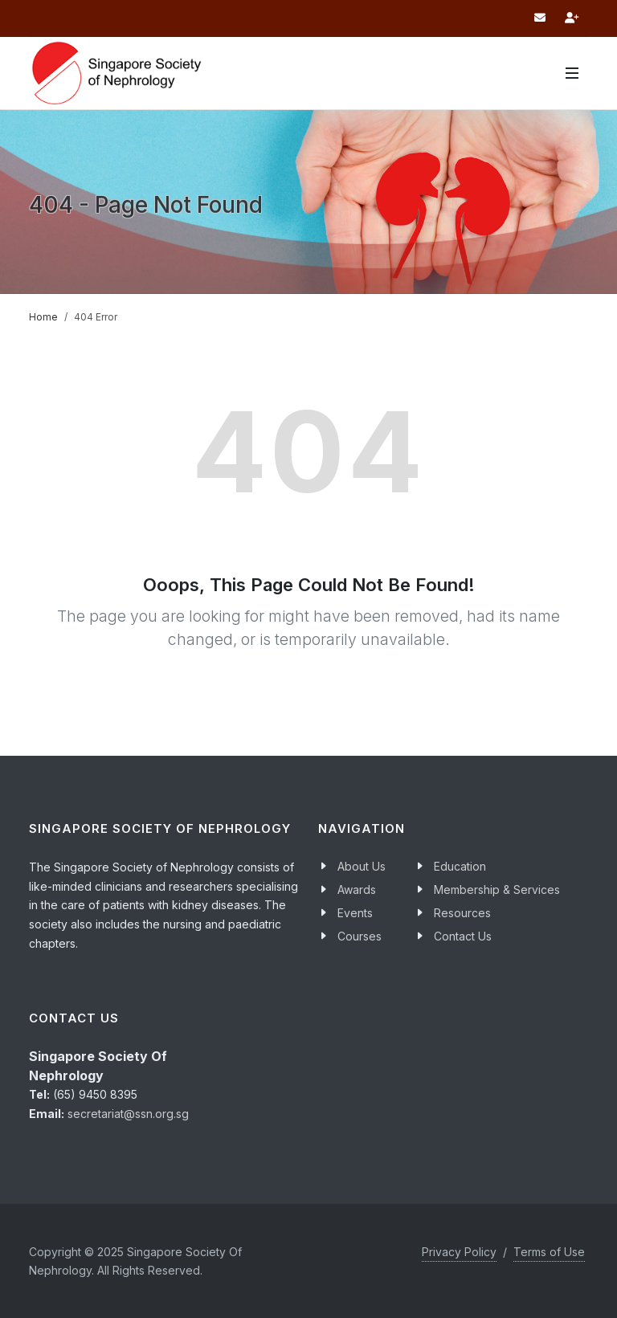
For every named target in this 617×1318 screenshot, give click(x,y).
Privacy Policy (459, 1252)
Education (460, 866)
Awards (356, 889)
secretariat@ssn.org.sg (128, 1113)
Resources (462, 913)
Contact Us (463, 936)
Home (43, 317)
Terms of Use (549, 1252)
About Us (361, 866)
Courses (359, 936)
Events (355, 913)
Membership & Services (497, 889)
